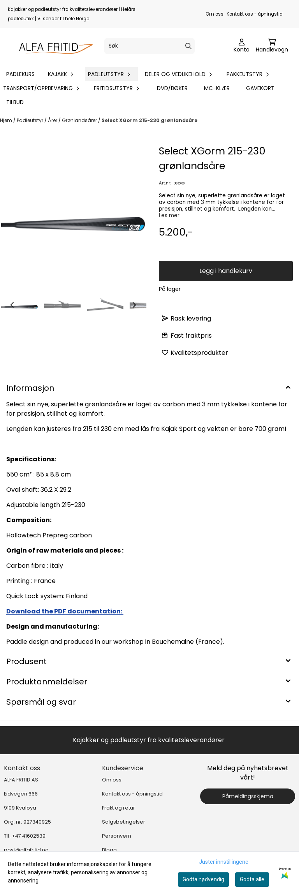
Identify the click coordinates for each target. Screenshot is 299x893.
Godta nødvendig (203, 879)
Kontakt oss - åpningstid (255, 14)
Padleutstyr (30, 120)
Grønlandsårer (80, 120)
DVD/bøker (172, 88)
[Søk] (149, 46)
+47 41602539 (29, 836)
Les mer (169, 215)
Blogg (109, 850)
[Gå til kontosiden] (241, 46)
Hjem (6, 120)
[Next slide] (134, 305)
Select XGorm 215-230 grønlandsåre (149, 120)
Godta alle (252, 879)
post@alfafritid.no (26, 850)
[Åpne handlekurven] (272, 46)
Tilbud (15, 102)
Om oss (214, 14)
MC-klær (217, 88)
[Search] (188, 46)
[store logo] (53, 46)
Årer (53, 120)
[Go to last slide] (12, 305)
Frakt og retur (118, 807)
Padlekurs (20, 74)
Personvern (116, 836)
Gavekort (260, 88)
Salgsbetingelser (123, 822)
